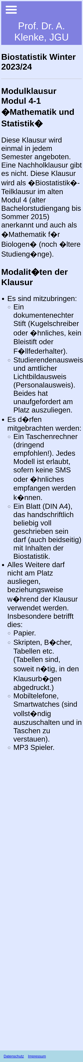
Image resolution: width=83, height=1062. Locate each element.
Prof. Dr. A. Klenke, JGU (41, 31)
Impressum (37, 1056)
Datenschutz (14, 1056)
